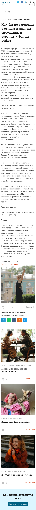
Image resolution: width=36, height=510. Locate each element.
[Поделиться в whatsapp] (9, 320)
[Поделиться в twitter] (25, 320)
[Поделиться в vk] (14, 320)
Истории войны (7, 3)
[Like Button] (3, 307)
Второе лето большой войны (15, 422)
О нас (32, 2)
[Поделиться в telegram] (3, 320)
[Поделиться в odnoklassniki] (19, 320)
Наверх (29, 307)
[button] (18, 504)
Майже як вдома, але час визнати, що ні (14, 369)
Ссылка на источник (10, 264)
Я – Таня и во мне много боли (16, 475)
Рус (30, 4)
